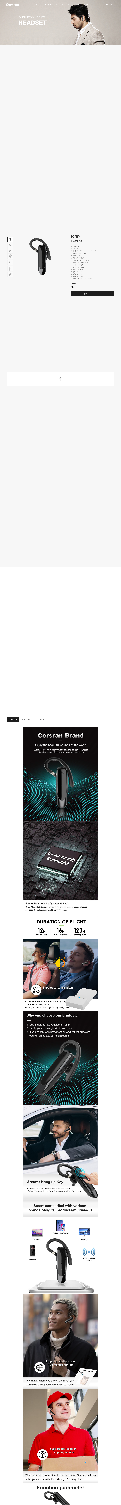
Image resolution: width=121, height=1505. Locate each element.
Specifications (27, 720)
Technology (59, 4)
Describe (13, 720)
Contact (86, 4)
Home (37, 4)
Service (68, 4)
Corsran (76, 4)
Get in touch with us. (92, 294)
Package (41, 720)
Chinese (110, 4)
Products (46, 4)
